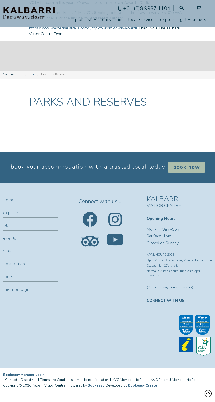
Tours (106, 19)
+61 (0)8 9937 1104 (146, 8)
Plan (79, 19)
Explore (168, 19)
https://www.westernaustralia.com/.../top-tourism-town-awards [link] (83, 28)
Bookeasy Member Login (24, 374)
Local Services (142, 19)
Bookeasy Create (142, 385)
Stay (92, 19)
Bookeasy (96, 385)
